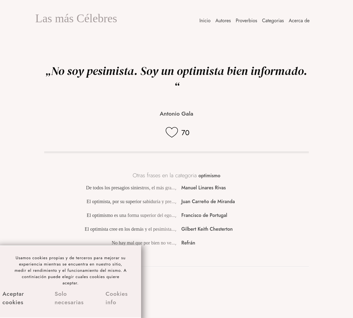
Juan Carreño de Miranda (208, 201)
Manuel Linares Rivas (203, 187)
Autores (223, 20)
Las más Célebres (76, 18)
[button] (299, 20)
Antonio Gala (176, 113)
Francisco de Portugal (204, 215)
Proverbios (246, 20)
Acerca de (299, 20)
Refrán (188, 242)
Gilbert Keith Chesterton (207, 229)
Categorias (273, 20)
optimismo (209, 175)
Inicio (204, 20)
